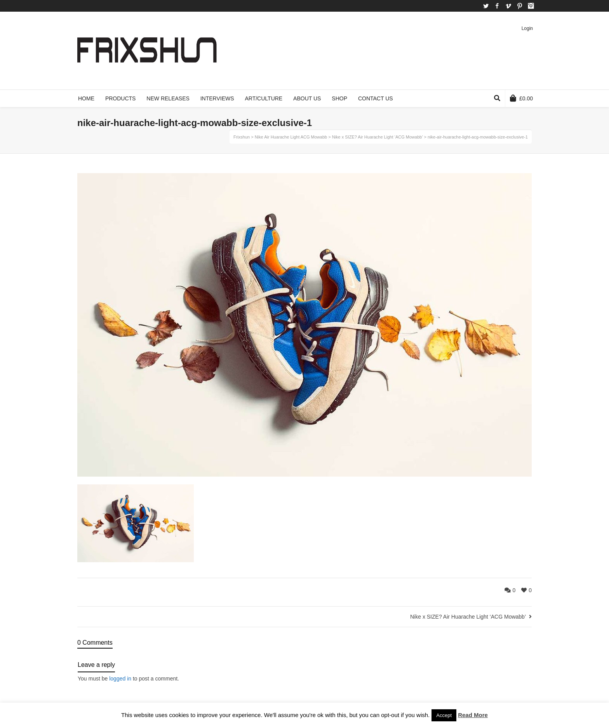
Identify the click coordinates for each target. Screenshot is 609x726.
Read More (473, 715)
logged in (120, 678)
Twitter (486, 6)
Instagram (531, 6)
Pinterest (519, 6)
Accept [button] (444, 715)
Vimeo (508, 6)
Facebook (497, 6)
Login (527, 28)
